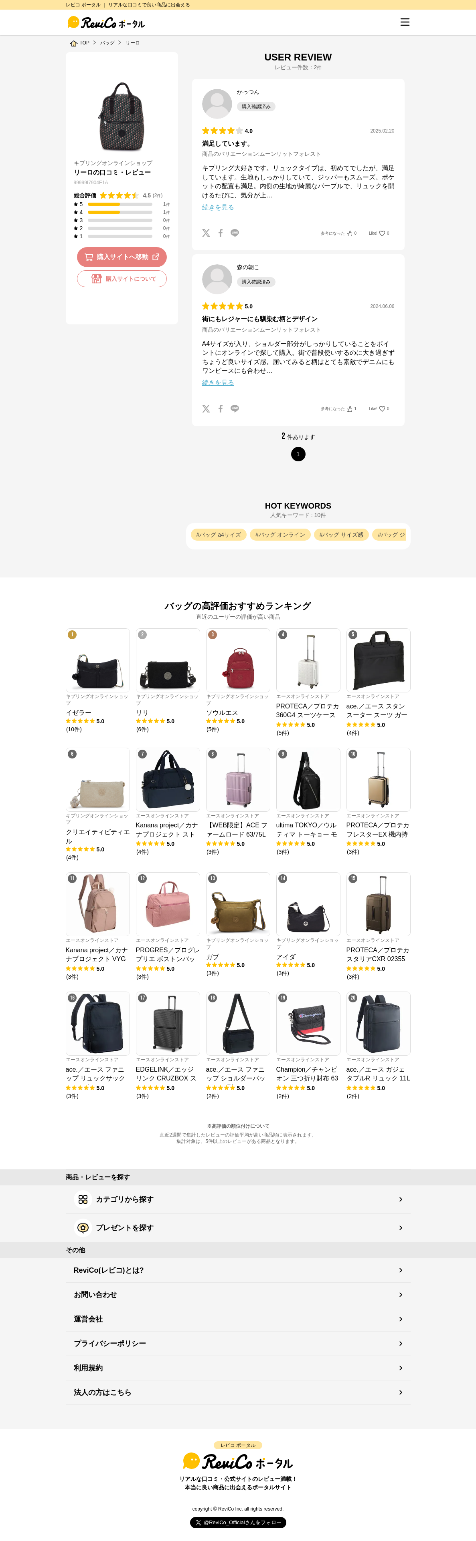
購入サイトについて (121, 278)
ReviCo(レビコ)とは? (109, 1270)
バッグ (107, 43)
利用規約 (88, 1368)
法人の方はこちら (103, 1392)
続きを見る (218, 207)
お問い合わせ (95, 1295)
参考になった (338, 233)
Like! (379, 233)
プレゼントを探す (114, 1228)
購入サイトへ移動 (123, 257)
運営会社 (88, 1319)
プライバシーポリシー (110, 1344)
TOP (84, 43)
